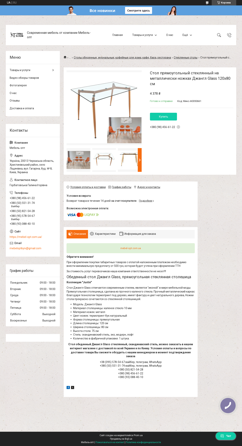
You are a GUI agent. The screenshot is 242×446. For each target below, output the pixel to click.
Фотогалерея (18, 85)
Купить (163, 116)
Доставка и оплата (22, 108)
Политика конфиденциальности (143, 442)
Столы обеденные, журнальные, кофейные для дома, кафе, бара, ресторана (122, 57)
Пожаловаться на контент (110, 442)
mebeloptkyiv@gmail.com (25, 248)
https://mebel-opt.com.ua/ (26, 236)
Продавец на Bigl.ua (121, 439)
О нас (169, 34)
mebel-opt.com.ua (130, 248)
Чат (225, 436)
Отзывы (15, 100)
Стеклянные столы (185, 57)
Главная (118, 34)
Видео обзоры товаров (24, 77)
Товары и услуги (142, 34)
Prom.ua (138, 435)
